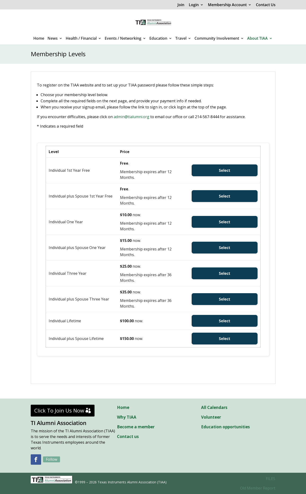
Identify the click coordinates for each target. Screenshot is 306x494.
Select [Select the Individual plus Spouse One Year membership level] (224, 247)
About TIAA (257, 39)
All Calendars (214, 407)
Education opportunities (225, 427)
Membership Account (227, 5)
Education (158, 39)
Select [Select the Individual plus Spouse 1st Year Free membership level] (224, 196)
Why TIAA (126, 417)
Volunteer (211, 417)
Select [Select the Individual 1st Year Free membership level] (224, 170)
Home (38, 39)
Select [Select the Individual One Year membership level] (224, 221)
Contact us (128, 436)
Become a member (136, 427)
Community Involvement (216, 39)
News (52, 39)
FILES (270, 478)
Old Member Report (257, 488)
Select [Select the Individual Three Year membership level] (224, 273)
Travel (180, 39)
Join (180, 5)
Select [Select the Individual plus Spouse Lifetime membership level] (224, 338)
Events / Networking (123, 39)
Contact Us (266, 5)
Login (194, 5)
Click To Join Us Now (59, 410)
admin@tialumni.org (131, 116)
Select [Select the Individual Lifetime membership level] (224, 320)
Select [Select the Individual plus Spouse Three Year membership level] (224, 299)
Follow (51, 459)
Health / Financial (81, 39)
